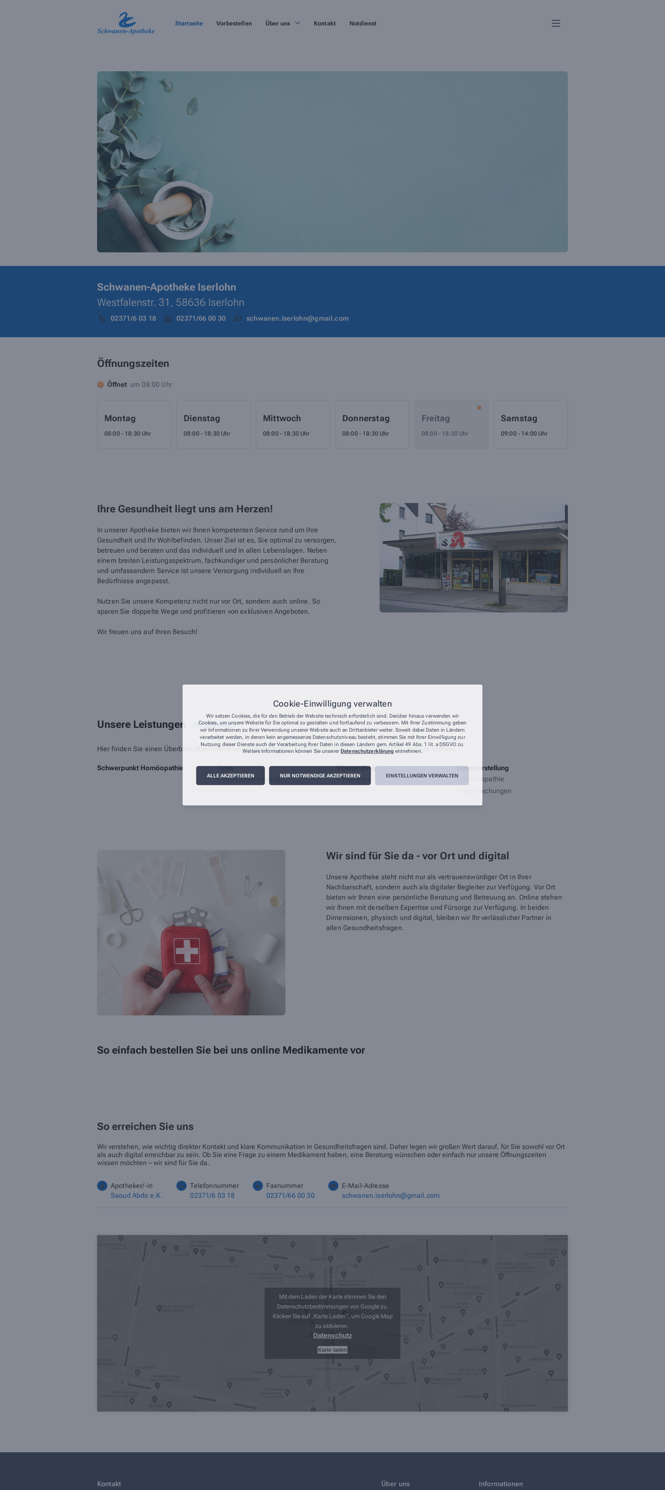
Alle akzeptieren (230, 776)
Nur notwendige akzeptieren (320, 776)
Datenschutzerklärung (367, 752)
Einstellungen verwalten (422, 776)
